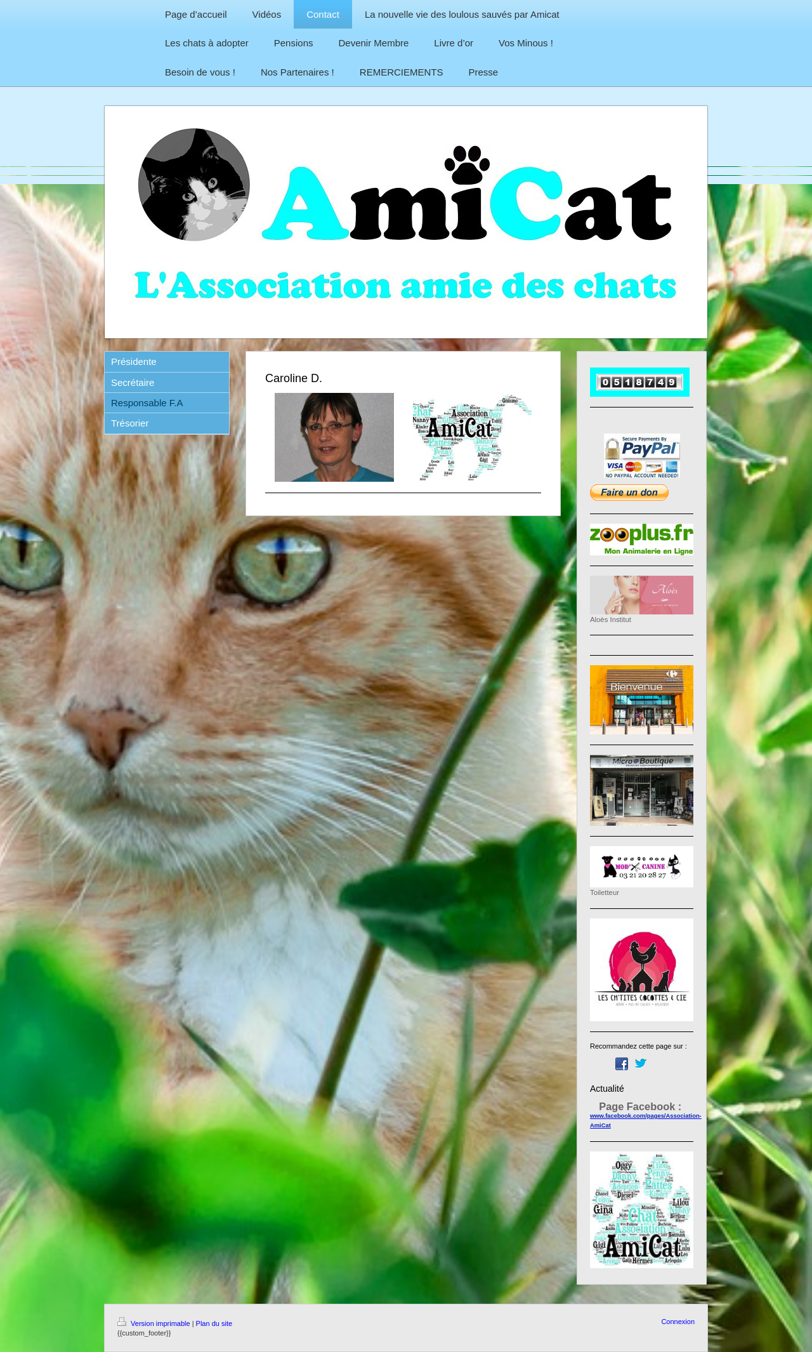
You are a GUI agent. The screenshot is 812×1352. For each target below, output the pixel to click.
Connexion (678, 1321)
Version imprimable (154, 1323)
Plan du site (214, 1323)
